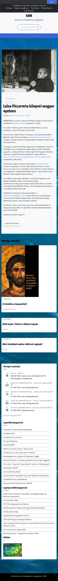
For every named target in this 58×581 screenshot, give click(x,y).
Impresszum (29, 11)
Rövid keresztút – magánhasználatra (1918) (20, 533)
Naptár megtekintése (12, 415)
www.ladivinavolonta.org (41, 137)
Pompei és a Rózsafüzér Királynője (17, 430)
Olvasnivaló (10, 99)
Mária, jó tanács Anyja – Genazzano (18, 449)
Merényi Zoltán (10, 309)
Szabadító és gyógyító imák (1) (16, 516)
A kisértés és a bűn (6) (12, 437)
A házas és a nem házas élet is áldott (19, 453)
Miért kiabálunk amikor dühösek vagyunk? (23, 344)
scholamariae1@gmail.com (14, 196)
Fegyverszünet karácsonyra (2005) (17, 483)
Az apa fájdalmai (10, 441)
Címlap (9, 8)
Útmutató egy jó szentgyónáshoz (17, 519)
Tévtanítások (46, 8)
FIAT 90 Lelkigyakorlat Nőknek (16, 504)
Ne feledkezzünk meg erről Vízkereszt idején (21, 456)
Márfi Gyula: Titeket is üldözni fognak (20, 324)
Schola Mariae (20, 123)
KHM (29, 16)
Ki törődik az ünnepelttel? (15, 304)
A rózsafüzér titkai (10, 500)
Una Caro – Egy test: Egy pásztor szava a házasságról (26, 464)
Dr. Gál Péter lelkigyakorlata (22, 410)
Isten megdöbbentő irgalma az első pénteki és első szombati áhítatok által (28, 524)
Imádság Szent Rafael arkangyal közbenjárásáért (24, 508)
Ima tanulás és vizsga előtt (14, 530)
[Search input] (28, 27)
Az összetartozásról (11, 472)
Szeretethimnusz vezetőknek (15, 479)
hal (29, 115)
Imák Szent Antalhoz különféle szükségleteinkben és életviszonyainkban (25, 495)
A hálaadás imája (10, 512)
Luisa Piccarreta (12, 223)
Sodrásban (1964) (10, 468)
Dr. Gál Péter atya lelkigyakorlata (24, 387)
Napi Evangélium (21, 8)
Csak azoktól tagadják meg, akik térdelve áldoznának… (26, 476)
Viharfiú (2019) (9, 445)
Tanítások (35, 8)
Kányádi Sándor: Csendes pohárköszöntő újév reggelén (26, 460)
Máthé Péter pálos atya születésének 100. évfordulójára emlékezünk (28, 377)
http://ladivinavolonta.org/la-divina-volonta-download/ (27, 157)
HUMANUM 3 (9, 433)
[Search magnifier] (37, 27)
